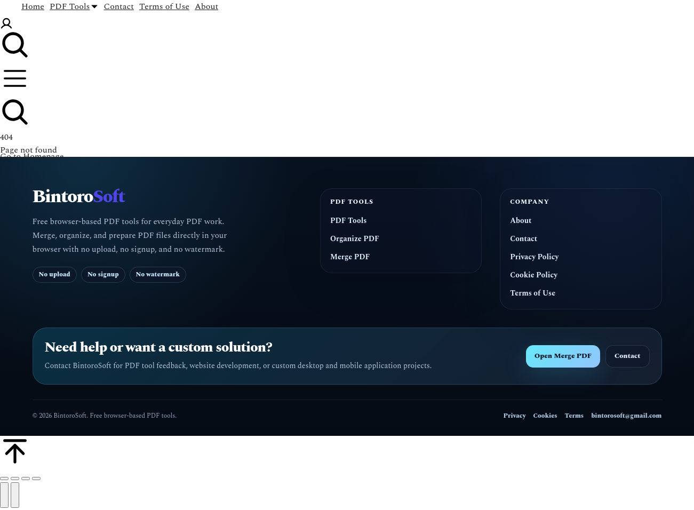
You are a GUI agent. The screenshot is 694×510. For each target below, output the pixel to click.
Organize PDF (354, 239)
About (520, 221)
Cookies (545, 416)
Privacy (515, 416)
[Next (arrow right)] (15, 495)
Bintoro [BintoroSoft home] (79, 197)
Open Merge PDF (563, 355)
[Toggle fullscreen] (25, 478)
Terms (574, 416)
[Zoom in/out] (36, 478)
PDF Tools (348, 221)
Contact (523, 239)
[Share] (15, 478)
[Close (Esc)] (4, 478)
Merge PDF (350, 257)
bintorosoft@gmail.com (626, 416)
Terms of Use (532, 293)
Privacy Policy (534, 257)
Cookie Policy (533, 275)
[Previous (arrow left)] (4, 495)
